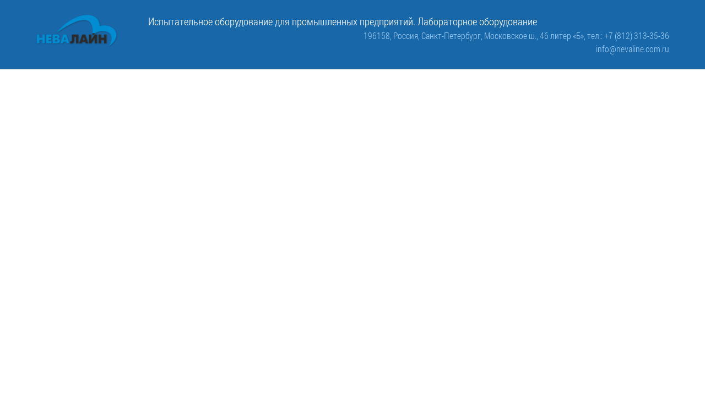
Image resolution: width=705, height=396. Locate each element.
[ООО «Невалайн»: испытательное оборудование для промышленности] (77, 31)
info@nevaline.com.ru (632, 48)
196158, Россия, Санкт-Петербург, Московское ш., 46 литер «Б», (475, 35)
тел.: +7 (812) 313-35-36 (628, 35)
